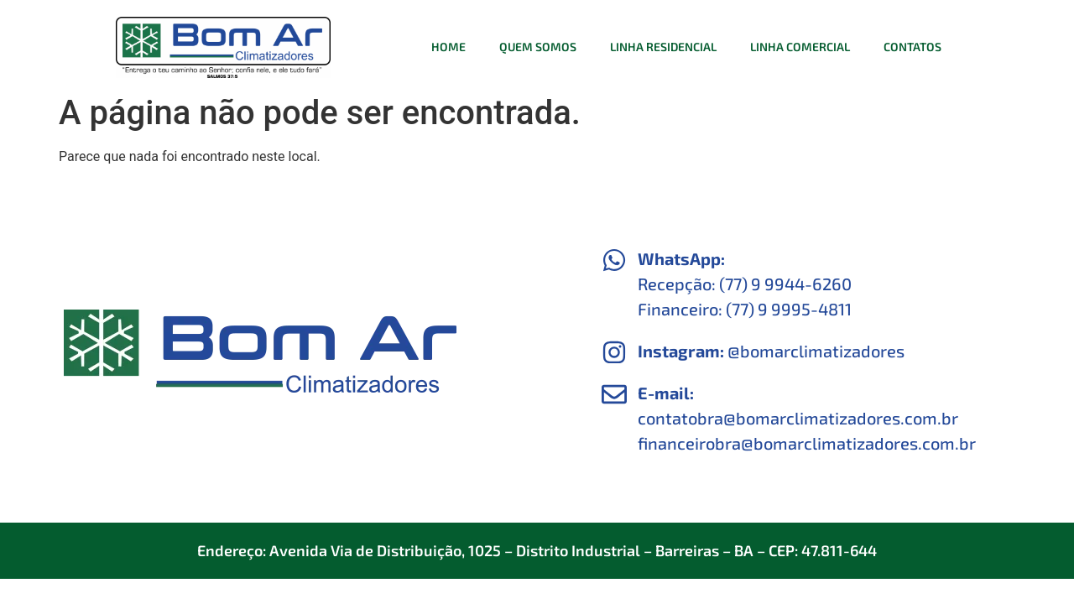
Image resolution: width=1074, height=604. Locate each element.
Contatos (912, 46)
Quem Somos (537, 46)
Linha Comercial (800, 46)
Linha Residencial (663, 46)
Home (448, 46)
